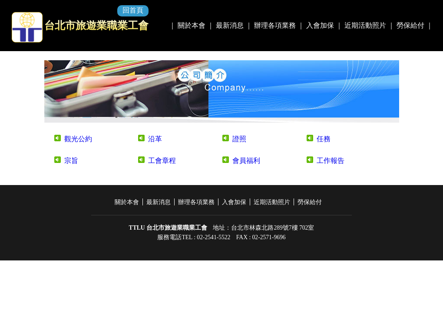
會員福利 (246, 160)
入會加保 (320, 25)
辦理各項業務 (275, 25)
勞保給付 (410, 25)
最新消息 (230, 25)
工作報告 (330, 160)
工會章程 (162, 160)
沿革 (155, 139)
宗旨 (71, 160)
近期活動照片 (365, 25)
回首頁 (132, 10)
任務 (324, 139)
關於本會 (191, 25)
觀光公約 (78, 139)
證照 (239, 139)
